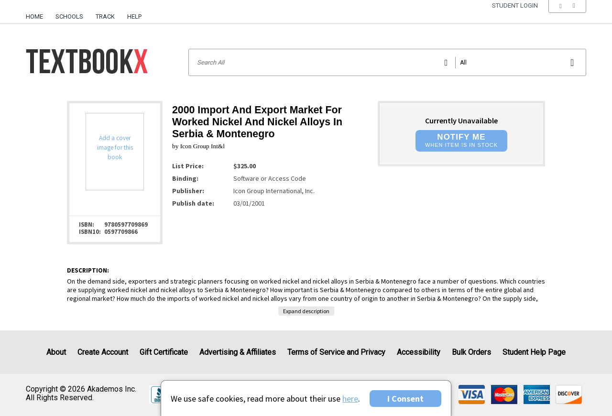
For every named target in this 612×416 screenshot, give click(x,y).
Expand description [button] (306, 311)
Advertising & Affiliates (237, 352)
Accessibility (418, 352)
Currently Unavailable (461, 120)
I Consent (405, 398)
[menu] (567, 16)
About (56, 352)
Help (134, 16)
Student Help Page (534, 352)
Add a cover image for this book (115, 147)
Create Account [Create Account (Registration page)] (102, 352)
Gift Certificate (164, 352)
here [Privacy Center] (350, 398)
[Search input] (387, 62)
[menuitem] (37, 13)
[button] (567, 16)
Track (105, 16)
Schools (69, 16)
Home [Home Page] (34, 16)
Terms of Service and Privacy (336, 352)
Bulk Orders (471, 352)
